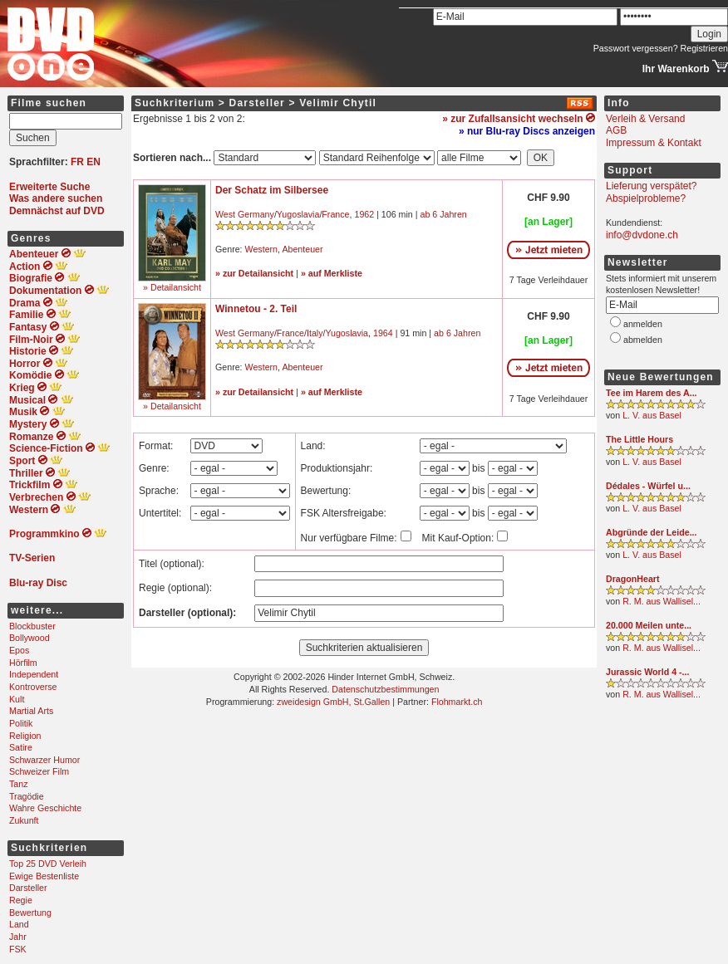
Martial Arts (31, 711)
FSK (18, 949)
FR (77, 162)
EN (93, 162)
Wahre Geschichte (45, 808)
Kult (16, 699)
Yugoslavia (298, 214)
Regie (20, 900)
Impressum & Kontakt (653, 143)
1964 (383, 333)
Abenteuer (302, 249)
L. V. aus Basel (651, 415)
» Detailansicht (172, 287)
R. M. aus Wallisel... (661, 601)
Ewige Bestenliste (44, 876)
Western (261, 249)
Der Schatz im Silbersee (271, 190)
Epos (19, 650)
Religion (25, 736)
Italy (315, 333)
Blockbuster (32, 626)
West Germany (244, 214)
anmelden (642, 324)
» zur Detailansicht (254, 273)
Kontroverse (33, 687)
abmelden (642, 340)
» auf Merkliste (331, 273)
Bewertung (30, 913)
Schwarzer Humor (44, 760)
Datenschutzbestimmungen (385, 689)
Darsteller (28, 888)
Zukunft (24, 820)
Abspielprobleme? (646, 198)
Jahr (18, 937)
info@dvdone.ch (642, 235)
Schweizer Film (39, 771)
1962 (364, 214)
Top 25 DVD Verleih (47, 864)
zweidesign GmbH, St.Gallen (333, 702)
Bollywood (29, 638)
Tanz (18, 784)
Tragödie (26, 796)
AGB (616, 130)
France (335, 214)
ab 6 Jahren (443, 214)
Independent (33, 674)
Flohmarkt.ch (457, 702)
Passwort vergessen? (635, 48)
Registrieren (704, 48)
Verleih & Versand (645, 119)
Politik (20, 723)
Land (19, 924)
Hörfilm (23, 663)
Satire (20, 747)
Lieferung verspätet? (651, 186)
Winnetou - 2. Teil (256, 309)
